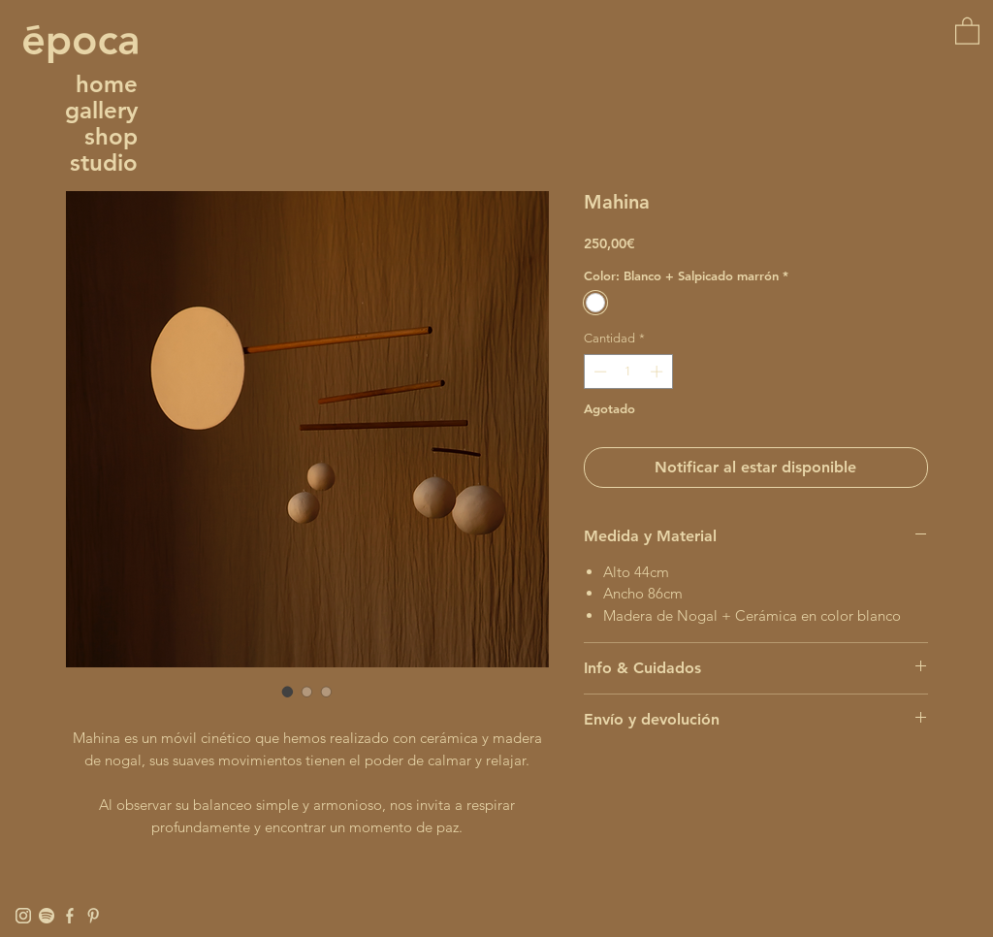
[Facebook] (70, 915)
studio (104, 162)
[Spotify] (46, 915)
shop (111, 136)
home (107, 84)
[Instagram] (23, 915)
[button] (967, 30)
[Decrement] (598, 371)
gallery (101, 110)
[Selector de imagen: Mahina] (288, 691)
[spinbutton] (628, 371)
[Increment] (658, 371)
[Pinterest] (93, 915)
